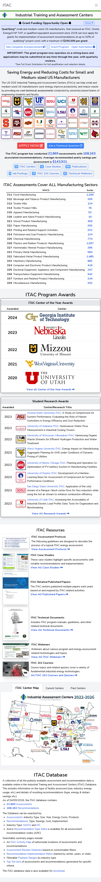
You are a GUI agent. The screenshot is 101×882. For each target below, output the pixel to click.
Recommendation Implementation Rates (30, 854)
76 (90, 208)
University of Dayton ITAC (42, 473)
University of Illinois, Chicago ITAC (46, 463)
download (59, 871)
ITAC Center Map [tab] (27, 688)
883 (90, 261)
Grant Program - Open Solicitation (73, 47)
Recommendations (23, 808)
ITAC (7, 5)
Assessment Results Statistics (24, 850)
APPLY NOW (31, 145)
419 (90, 265)
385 (90, 248)
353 (90, 283)
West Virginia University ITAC (44, 448)
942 (90, 274)
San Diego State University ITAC (45, 486)
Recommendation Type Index (30, 829)
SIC (38, 825)
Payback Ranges (27, 858)
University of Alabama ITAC (43, 426)
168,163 (89, 153)
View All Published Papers (49, 594)
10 (90, 217)
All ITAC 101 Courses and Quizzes (54, 675)
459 (90, 221)
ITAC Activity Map (21, 842)
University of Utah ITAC (40, 500)
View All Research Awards (50, 513)
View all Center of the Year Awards (50, 389)
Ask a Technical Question (65, 145)
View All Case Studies (47, 567)
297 (90, 270)
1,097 (90, 243)
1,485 (90, 256)
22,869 (53, 153)
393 (90, 225)
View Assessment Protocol (50, 549)
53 (90, 212)
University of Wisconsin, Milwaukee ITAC (50, 435)
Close (89, 23)
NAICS (27, 825)
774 (90, 239)
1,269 (90, 195)
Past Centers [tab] (78, 688)
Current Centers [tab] (55, 688)
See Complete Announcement (25, 47)
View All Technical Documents (52, 630)
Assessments (19, 804)
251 (90, 230)
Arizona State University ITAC (44, 413)
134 (90, 203)
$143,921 (60, 161)
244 (90, 278)
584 (90, 252)
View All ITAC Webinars (48, 657)
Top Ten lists (14, 862)
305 (90, 199)
